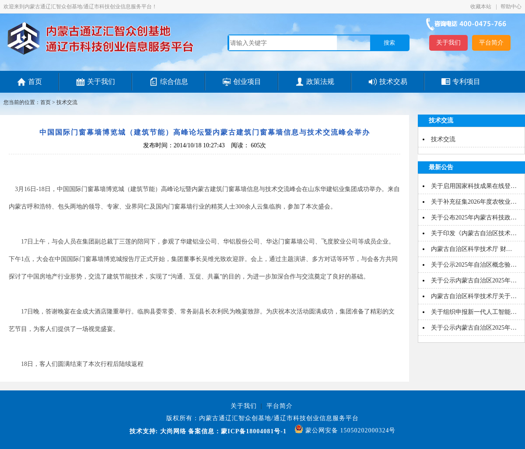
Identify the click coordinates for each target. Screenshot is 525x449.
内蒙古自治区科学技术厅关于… (474, 296)
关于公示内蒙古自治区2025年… (474, 280)
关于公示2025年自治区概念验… (474, 264)
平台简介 (491, 42)
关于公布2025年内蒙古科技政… (474, 217)
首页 (35, 81)
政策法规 (320, 81)
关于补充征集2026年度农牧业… (474, 201)
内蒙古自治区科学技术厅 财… (471, 249)
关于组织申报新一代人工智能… (474, 312)
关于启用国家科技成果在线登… (474, 186)
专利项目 (466, 81)
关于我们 (448, 42)
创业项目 (247, 81)
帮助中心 (511, 6)
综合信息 (174, 81)
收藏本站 (481, 6)
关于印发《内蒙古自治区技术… (474, 233)
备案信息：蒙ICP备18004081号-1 (237, 431)
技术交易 (393, 81)
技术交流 (66, 102)
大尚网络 (172, 431)
